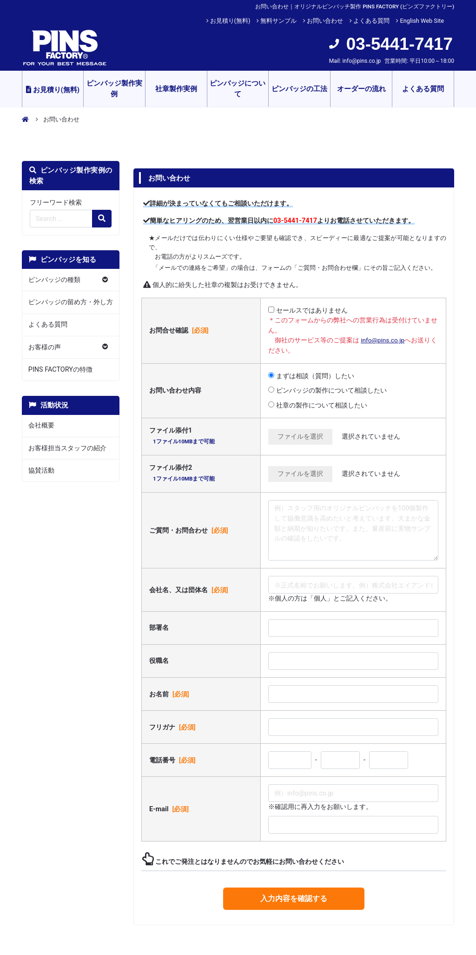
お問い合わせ (325, 20)
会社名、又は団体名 (189, 589)
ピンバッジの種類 (54, 280)
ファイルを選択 (300, 437)
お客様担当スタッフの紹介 (67, 448)
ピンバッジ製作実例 (114, 88)
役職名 (159, 661)
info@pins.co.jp (361, 61)
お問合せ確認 (180, 330)
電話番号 (173, 760)
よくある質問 (371, 20)
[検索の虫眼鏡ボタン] (102, 218)
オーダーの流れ (361, 89)
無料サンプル (278, 20)
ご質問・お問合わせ (189, 530)
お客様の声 (44, 347)
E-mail (170, 808)
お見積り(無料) (230, 20)
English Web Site (422, 20)
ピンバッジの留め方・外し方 (70, 302)
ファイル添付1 (183, 437)
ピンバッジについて (237, 88)
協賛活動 (41, 470)
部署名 (159, 628)
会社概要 (41, 425)
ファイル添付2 (183, 474)
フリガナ (173, 727)
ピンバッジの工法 (299, 89)
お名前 (170, 694)
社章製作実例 (176, 89)
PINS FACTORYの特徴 (60, 370)
